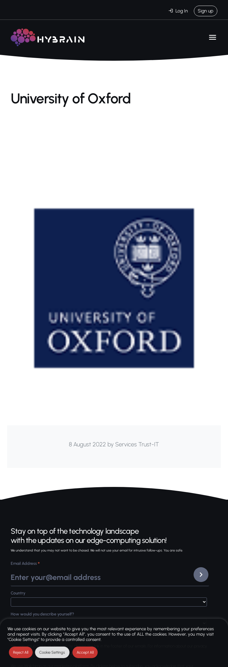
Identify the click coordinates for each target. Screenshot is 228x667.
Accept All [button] (85, 652)
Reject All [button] (20, 652)
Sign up (205, 11)
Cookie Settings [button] (52, 652)
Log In (181, 11)
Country (18, 593)
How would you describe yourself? (42, 614)
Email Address (25, 564)
